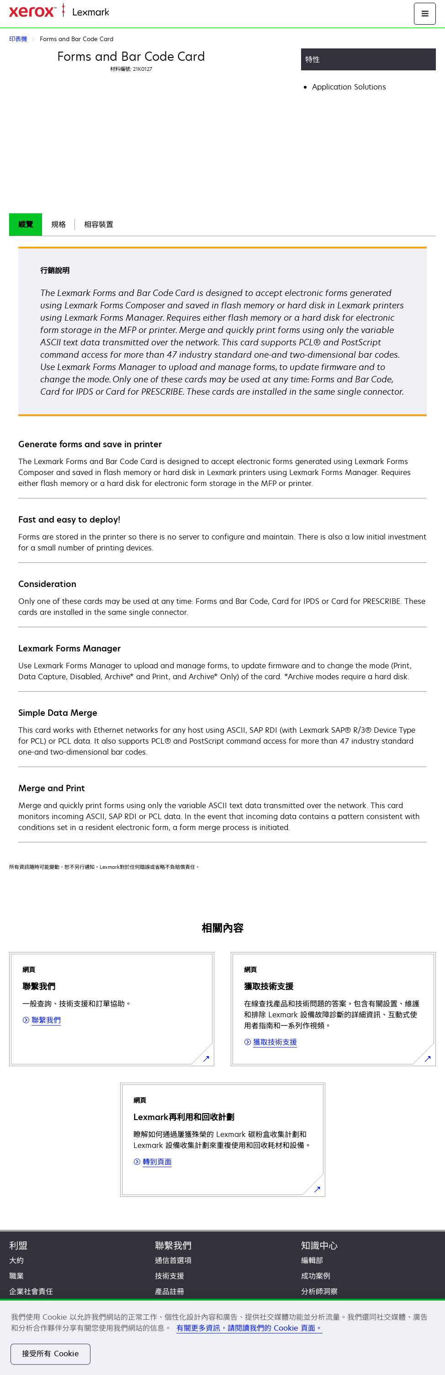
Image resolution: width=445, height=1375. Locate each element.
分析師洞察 (319, 1291)
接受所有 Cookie (50, 1354)
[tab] (25, 224)
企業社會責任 (31, 1291)
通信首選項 (173, 1260)
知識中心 (319, 1245)
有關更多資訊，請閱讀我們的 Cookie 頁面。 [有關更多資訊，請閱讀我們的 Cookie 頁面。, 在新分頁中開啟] (249, 1328)
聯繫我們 (173, 1245)
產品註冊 (169, 1291)
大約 (16, 1260)
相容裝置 (98, 224)
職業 (16, 1276)
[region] (222, 1337)
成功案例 (315, 1276)
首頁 (115, 12)
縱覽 (25, 224)
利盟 (18, 1245)
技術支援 (169, 1276)
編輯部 (312, 1260)
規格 (58, 224)
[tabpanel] (222, 544)
